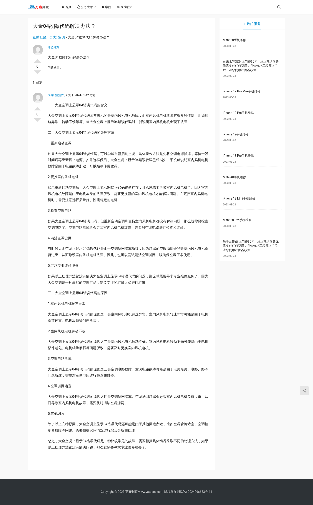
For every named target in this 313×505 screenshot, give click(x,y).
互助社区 (127, 7)
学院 (108, 7)
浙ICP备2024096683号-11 (194, 491)
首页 (68, 7)
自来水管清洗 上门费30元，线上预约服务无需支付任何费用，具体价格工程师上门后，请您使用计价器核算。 (251, 66)
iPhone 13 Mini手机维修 (239, 198)
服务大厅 (87, 7)
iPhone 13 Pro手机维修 (238, 155)
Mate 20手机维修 (234, 40)
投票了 (37, 59)
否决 (37, 73)
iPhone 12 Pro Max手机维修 (241, 91)
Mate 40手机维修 (234, 177)
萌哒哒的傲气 (56, 95)
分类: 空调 (57, 37)
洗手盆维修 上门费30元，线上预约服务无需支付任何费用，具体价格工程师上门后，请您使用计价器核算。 (252, 246)
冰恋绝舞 (53, 47)
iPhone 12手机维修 (235, 134)
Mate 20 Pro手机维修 (237, 220)
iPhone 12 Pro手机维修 (238, 113)
